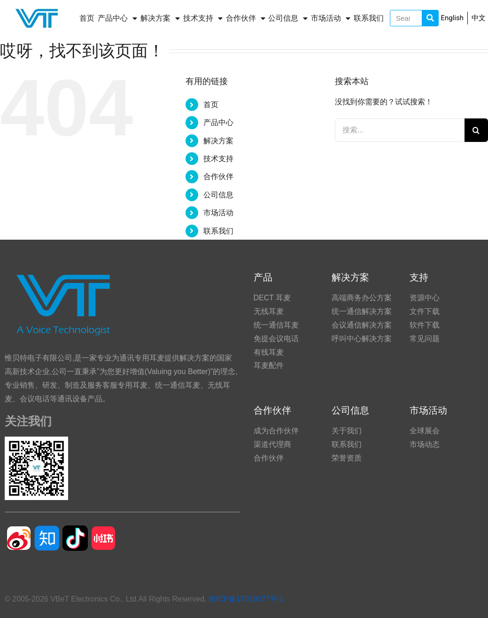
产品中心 (117, 18)
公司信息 (288, 18)
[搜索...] (400, 130)
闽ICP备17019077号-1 (246, 599)
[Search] (430, 18)
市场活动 (330, 18)
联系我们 (369, 18)
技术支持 (203, 18)
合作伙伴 (245, 18)
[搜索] (476, 130)
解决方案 (160, 18)
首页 (86, 18)
